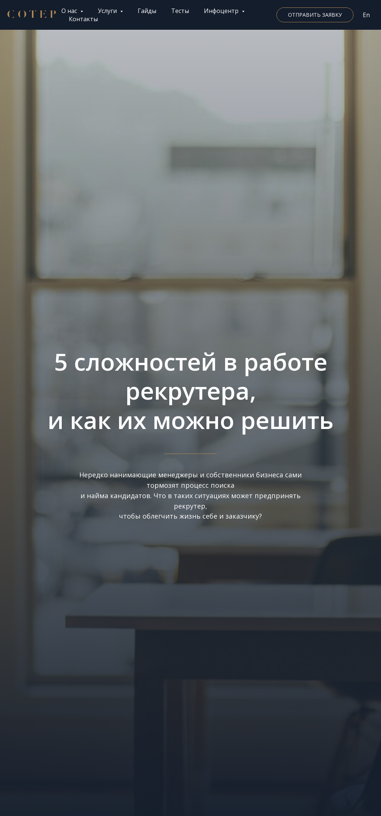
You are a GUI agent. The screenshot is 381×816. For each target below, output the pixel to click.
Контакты (83, 19)
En (366, 15)
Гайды (147, 11)
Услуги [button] (108, 11)
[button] (314, 14)
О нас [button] (70, 11)
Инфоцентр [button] (222, 11)
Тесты (180, 11)
